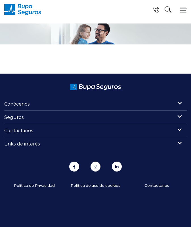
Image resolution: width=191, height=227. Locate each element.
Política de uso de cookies (95, 185)
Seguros (14, 117)
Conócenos (17, 104)
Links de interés (22, 144)
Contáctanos (18, 130)
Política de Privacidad (34, 185)
